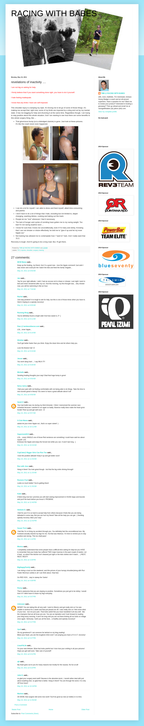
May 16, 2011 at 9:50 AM (26, 379)
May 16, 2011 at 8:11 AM (26, 319)
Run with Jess (23, 466)
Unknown (21, 604)
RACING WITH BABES (54, 13)
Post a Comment (21, 705)
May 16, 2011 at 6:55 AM (26, 271)
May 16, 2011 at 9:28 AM (26, 365)
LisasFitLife (22, 646)
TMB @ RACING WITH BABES (113, 93)
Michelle (20, 372)
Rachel (20, 297)
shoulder (29, 250)
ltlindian (20, 340)
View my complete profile (107, 112)
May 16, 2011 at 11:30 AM (26, 486)
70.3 (18, 250)
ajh (18, 662)
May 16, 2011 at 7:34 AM (26, 289)
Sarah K (20, 402)
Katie (19, 494)
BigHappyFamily (23, 567)
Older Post (85, 710)
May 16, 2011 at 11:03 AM (26, 459)
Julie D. (20, 675)
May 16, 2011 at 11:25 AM (26, 473)
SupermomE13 (23, 434)
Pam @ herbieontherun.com (28, 326)
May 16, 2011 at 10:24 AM (26, 445)
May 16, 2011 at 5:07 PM (26, 597)
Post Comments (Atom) (29, 714)
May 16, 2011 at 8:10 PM (26, 668)
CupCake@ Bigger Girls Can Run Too (32, 453)
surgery (35, 250)
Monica (20, 547)
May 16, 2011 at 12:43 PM (27, 521)
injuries (23, 250)
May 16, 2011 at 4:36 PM (26, 581)
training (41, 250)
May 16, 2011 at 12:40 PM (27, 502)
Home (51, 710)
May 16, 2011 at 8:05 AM (26, 305)
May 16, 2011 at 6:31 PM (26, 654)
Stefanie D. (21, 510)
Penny (19, 588)
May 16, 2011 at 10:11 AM (26, 427)
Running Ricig (23, 313)
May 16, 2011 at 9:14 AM (26, 333)
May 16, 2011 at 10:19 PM (27, 686)
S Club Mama (22, 420)
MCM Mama (21, 262)
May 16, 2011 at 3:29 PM (26, 560)
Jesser (20, 359)
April (19, 629)
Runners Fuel (22, 480)
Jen (18, 278)
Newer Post (16, 710)
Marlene (20, 694)
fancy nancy (22, 386)
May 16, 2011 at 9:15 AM (26, 351)
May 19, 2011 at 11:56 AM (26, 700)
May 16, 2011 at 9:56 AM (26, 395)
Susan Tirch (22, 528)
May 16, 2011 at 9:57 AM (26, 413)
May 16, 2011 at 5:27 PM (26, 622)
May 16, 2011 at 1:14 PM (26, 539)
